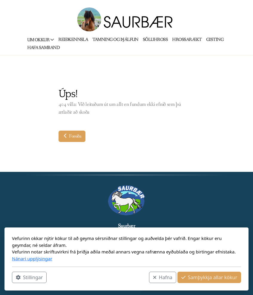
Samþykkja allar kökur (209, 277)
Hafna (162, 277)
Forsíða (72, 136)
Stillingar (29, 277)
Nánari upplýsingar (32, 259)
